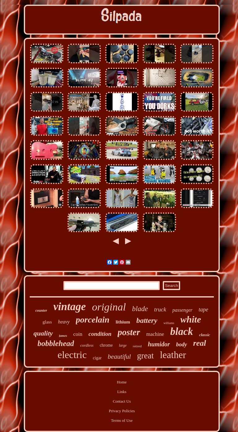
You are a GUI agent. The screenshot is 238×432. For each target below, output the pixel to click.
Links (122, 391)
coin (77, 334)
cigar (97, 358)
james (63, 335)
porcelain (93, 319)
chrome (106, 345)
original (109, 307)
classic (204, 334)
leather (173, 354)
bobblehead (55, 343)
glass (47, 321)
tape (203, 309)
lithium (123, 321)
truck (160, 309)
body (181, 344)
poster (129, 332)
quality (43, 333)
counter (41, 310)
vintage (69, 307)
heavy (63, 321)
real (199, 343)
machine (155, 334)
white (190, 319)
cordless (86, 345)
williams (168, 323)
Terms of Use (122, 420)
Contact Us (122, 401)
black (181, 331)
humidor (159, 344)
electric (72, 354)
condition (100, 334)
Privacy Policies (122, 410)
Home (122, 382)
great (145, 355)
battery (146, 320)
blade (140, 309)
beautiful (119, 356)
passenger (182, 310)
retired (137, 346)
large (123, 345)
